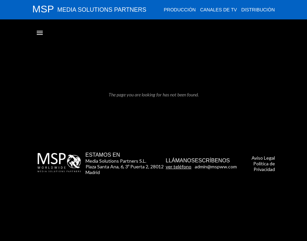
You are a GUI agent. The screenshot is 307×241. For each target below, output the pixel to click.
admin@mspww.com (216, 166)
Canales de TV (218, 9)
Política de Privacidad (264, 166)
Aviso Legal (263, 158)
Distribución (258, 9)
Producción (180, 9)
